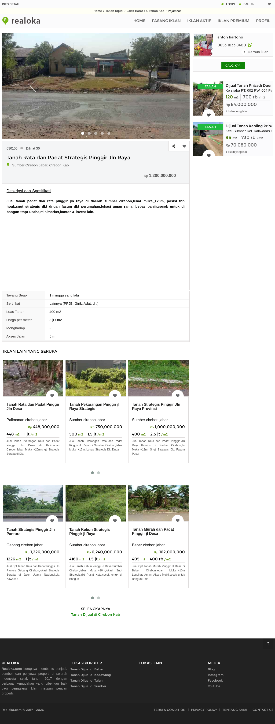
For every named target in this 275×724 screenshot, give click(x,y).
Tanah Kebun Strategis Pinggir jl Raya (89, 532)
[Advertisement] (96, 249)
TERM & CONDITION (170, 710)
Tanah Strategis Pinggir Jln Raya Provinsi (156, 406)
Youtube (214, 686)
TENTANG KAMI (234, 710)
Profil (263, 21)
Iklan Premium (233, 21)
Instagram (216, 675)
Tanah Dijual (114, 11)
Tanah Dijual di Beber (86, 669)
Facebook (215, 680)
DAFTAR (248, 4)
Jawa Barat (135, 11)
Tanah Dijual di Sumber (88, 686)
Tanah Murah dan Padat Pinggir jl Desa (153, 531)
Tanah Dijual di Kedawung (90, 675)
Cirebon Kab (155, 11)
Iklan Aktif (199, 21)
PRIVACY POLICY (204, 710)
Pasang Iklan (166, 21)
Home (97, 11)
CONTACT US (263, 710)
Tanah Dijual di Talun (86, 680)
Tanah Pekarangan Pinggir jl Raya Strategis (94, 406)
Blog (211, 669)
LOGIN (230, 4)
